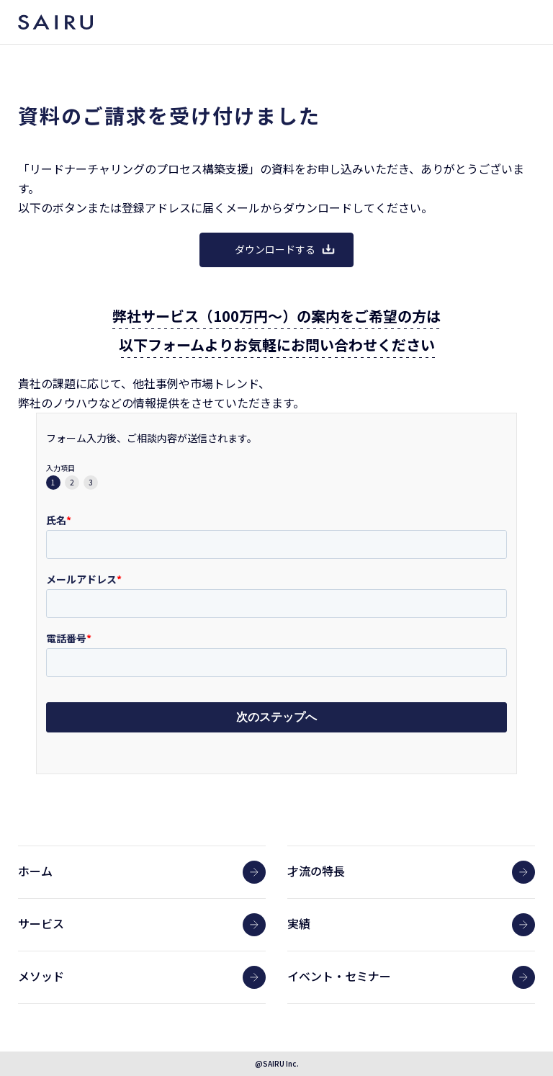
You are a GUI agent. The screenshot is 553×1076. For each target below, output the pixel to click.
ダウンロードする (285, 249)
